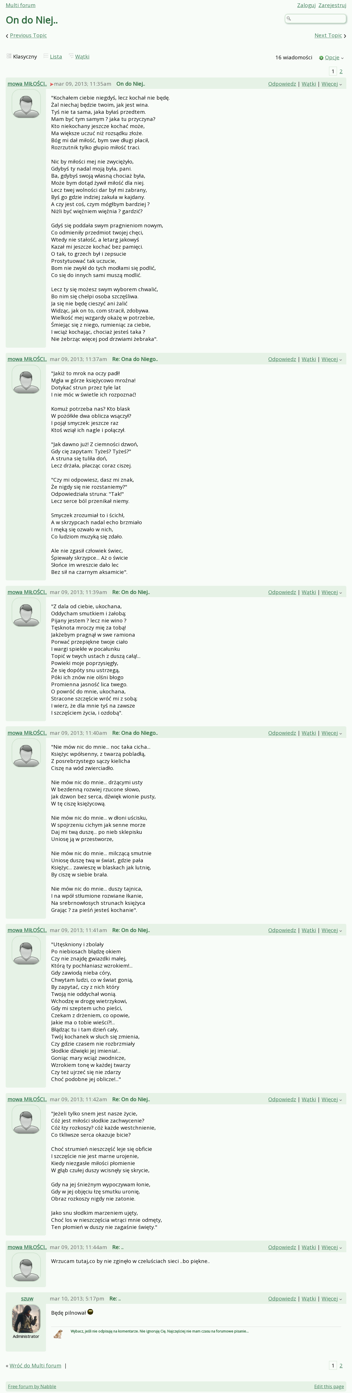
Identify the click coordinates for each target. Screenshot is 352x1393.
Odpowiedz (282, 83)
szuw (27, 1298)
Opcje (332, 57)
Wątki (82, 56)
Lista (56, 56)
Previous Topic (28, 35)
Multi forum (20, 5)
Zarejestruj (332, 5)
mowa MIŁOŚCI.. (27, 83)
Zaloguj (306, 5)
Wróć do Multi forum (35, 1365)
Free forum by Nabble (32, 1386)
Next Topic (328, 35)
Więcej (330, 83)
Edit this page (329, 1386)
